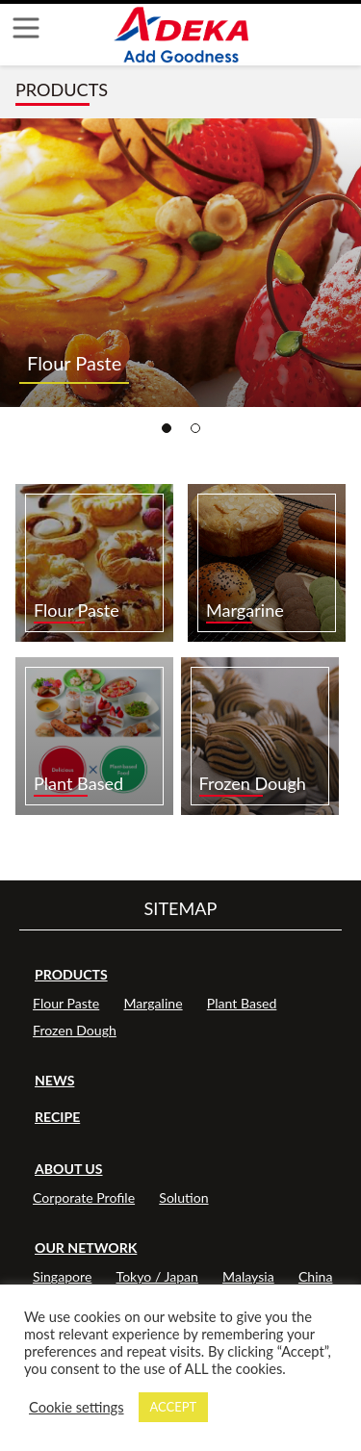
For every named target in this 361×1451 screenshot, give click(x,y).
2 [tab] (195, 428)
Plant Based (242, 1003)
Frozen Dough (74, 1030)
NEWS (54, 1080)
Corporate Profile (84, 1197)
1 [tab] (166, 428)
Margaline (152, 1003)
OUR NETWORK (86, 1247)
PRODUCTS (71, 974)
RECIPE (57, 1116)
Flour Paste (66, 1003)
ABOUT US (69, 1168)
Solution (183, 1197)
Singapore (62, 1276)
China (315, 1276)
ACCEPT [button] (173, 1406)
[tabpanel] (180, 262)
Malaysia (248, 1276)
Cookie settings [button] (76, 1407)
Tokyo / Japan (157, 1276)
